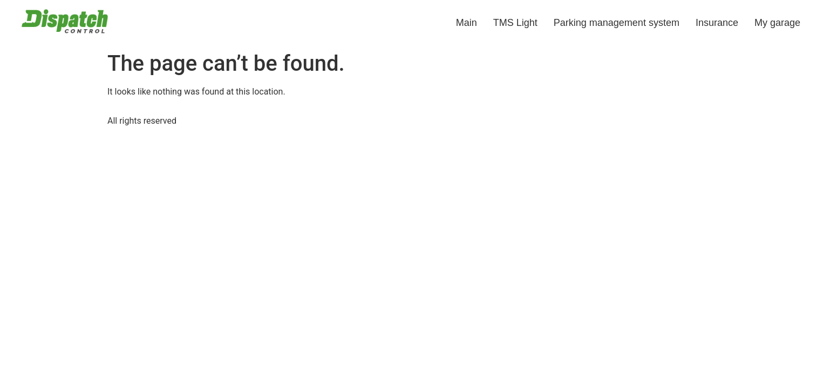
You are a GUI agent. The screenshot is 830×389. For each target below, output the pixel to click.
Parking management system (616, 22)
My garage (777, 22)
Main (466, 22)
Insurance (717, 22)
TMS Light (515, 22)
